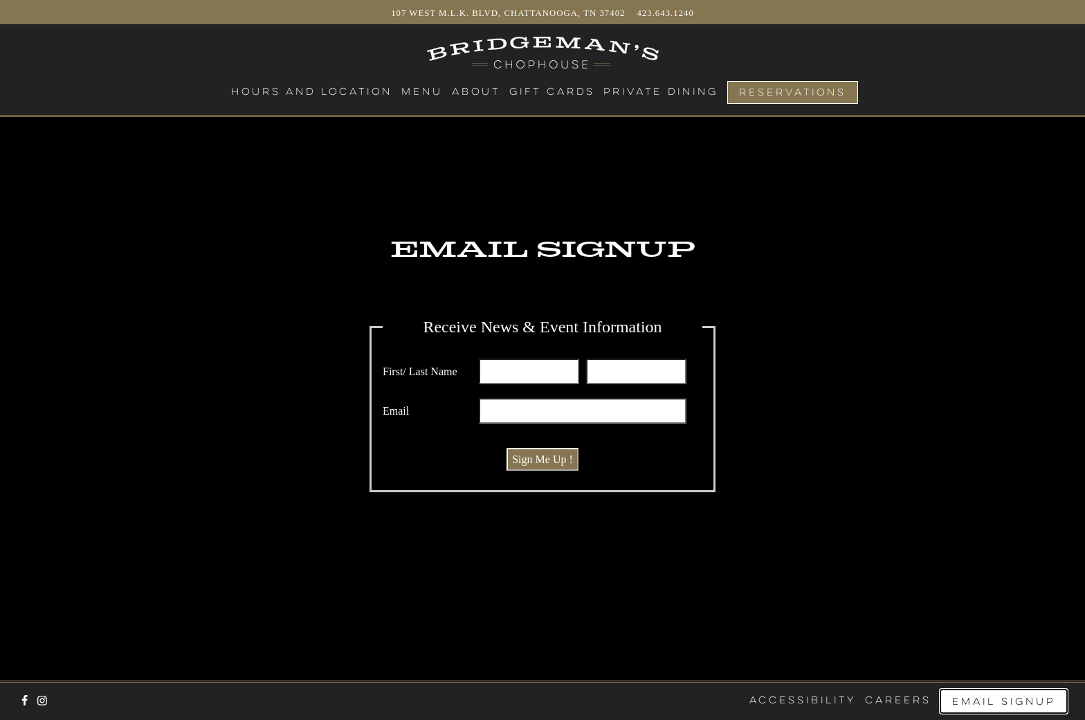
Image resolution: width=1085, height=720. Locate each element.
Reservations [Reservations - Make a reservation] (792, 92)
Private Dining (660, 92)
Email (396, 411)
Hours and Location (311, 92)
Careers (898, 700)
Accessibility (802, 700)
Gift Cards (552, 92)
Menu (422, 92)
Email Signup (1003, 702)
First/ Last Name (420, 371)
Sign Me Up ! (542, 459)
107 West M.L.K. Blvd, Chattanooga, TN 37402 (509, 13)
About (476, 92)
